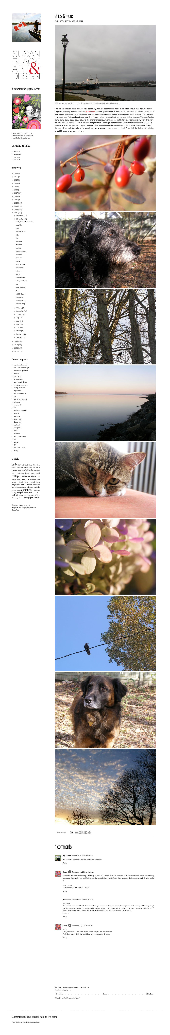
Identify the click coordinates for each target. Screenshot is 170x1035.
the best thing (20, 304)
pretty (18, 261)
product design (16, 490)
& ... (17, 290)
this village (35, 495)
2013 (16, 206)
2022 (16, 186)
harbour (33, 479)
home (38, 479)
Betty (30, 465)
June (18, 321)
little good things (21, 281)
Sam (23, 471)
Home (105, 994)
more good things (20, 436)
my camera (17, 391)
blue (17, 228)
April (18, 327)
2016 (16, 196)
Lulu (33, 467)
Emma (14, 467)
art (35, 471)
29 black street (20, 464)
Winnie (29, 470)
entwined (19, 241)
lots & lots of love (20, 393)
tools (22, 498)
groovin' (19, 258)
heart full (17, 413)
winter (36, 498)
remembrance (20, 277)
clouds (38, 473)
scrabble (19, 225)
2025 (16, 177)
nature (29, 484)
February (19, 334)
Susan (64, 832)
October (19, 308)
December (20, 216)
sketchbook (36, 493)
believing (17, 402)
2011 (16, 213)
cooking (24, 476)
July (18, 318)
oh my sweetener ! (20, 388)
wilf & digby (20, 294)
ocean (14, 487)
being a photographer (21, 385)
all (15, 439)
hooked (18, 248)
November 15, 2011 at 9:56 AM (82, 855)
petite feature (20, 231)
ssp (17, 284)
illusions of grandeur (21, 371)
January (19, 337)
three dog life (16, 498)
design (14, 479)
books (27, 473)
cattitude (19, 255)
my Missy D (18, 416)
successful (17, 405)
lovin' (16, 431)
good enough (20, 287)
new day (19, 245)
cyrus (39, 476)
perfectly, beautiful (20, 411)
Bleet (38, 465)
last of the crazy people (22, 368)
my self (16, 373)
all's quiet (17, 428)
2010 (16, 341)
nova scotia (36, 484)
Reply (65, 863)
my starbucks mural (20, 365)
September (20, 311)
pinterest (17, 160)
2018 (16, 190)
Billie (34, 465)
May (18, 324)
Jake (26, 467)
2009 (16, 345)
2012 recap (17, 376)
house (14, 482)
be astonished (18, 379)
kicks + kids (20, 268)
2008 (16, 348)
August (19, 314)
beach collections (18, 473)
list (17, 238)
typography (28, 498)
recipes (20, 493)
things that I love (24, 495)
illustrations (35, 482)
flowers (25, 479)
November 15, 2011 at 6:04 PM (82, 926)
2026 (16, 173)
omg (18, 487)
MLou (38, 467)
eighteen (17, 433)
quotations (26, 490)
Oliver (14, 470)
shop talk (28, 493)
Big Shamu (67, 855)
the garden (17, 422)
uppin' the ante (21, 251)
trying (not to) (20, 300)
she (15, 396)
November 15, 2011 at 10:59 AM (83, 872)
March (18, 331)
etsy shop (17, 157)
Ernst (18, 467)
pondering (36, 487)
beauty (16, 451)
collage (16, 476)
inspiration (16, 484)
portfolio (17, 151)
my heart (17, 425)
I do (17, 235)
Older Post (149, 994)
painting (23, 487)
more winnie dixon (20, 382)
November (20, 219)
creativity (32, 476)
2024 (16, 180)
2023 (16, 183)
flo (15, 408)
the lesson (17, 419)
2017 (16, 193)
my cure (17, 442)
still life (15, 495)
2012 (16, 209)
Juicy (30, 467)
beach (38, 471)
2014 (16, 203)
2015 (16, 200)
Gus (22, 467)
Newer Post (59, 994)
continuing (19, 297)
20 (15, 445)
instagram (17, 154)
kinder (18, 274)
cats (32, 473)
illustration (23, 482)
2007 (16, 351)
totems (18, 271)
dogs (18, 479)
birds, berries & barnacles (24, 222)
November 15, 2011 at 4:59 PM (82, 900)
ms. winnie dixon (20, 448)
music (23, 484)
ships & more (20, 264)
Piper (19, 471)
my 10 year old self (20, 399)
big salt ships (90, 111)
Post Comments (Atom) (72, 998)
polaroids (30, 487)
